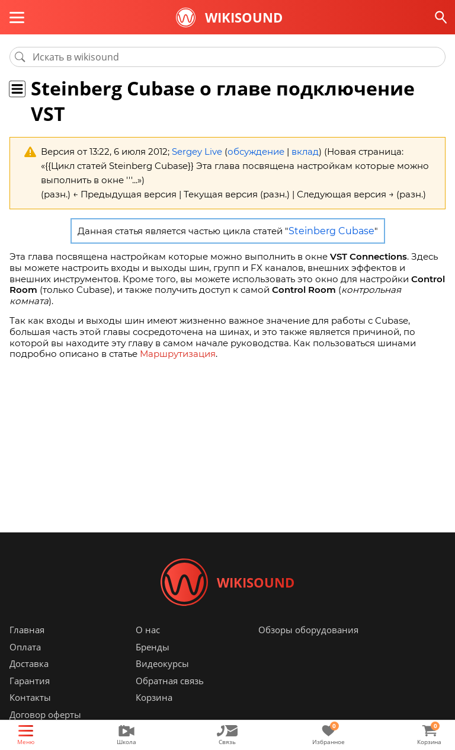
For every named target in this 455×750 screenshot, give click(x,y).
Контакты (30, 697)
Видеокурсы (162, 663)
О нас (148, 630)
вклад (305, 151)
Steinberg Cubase (331, 231)
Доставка (29, 663)
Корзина (154, 697)
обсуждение (256, 151)
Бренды (152, 647)
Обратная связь (170, 681)
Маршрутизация (178, 353)
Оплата (25, 647)
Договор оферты (45, 714)
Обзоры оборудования (308, 630)
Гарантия (29, 681)
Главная (26, 630)
